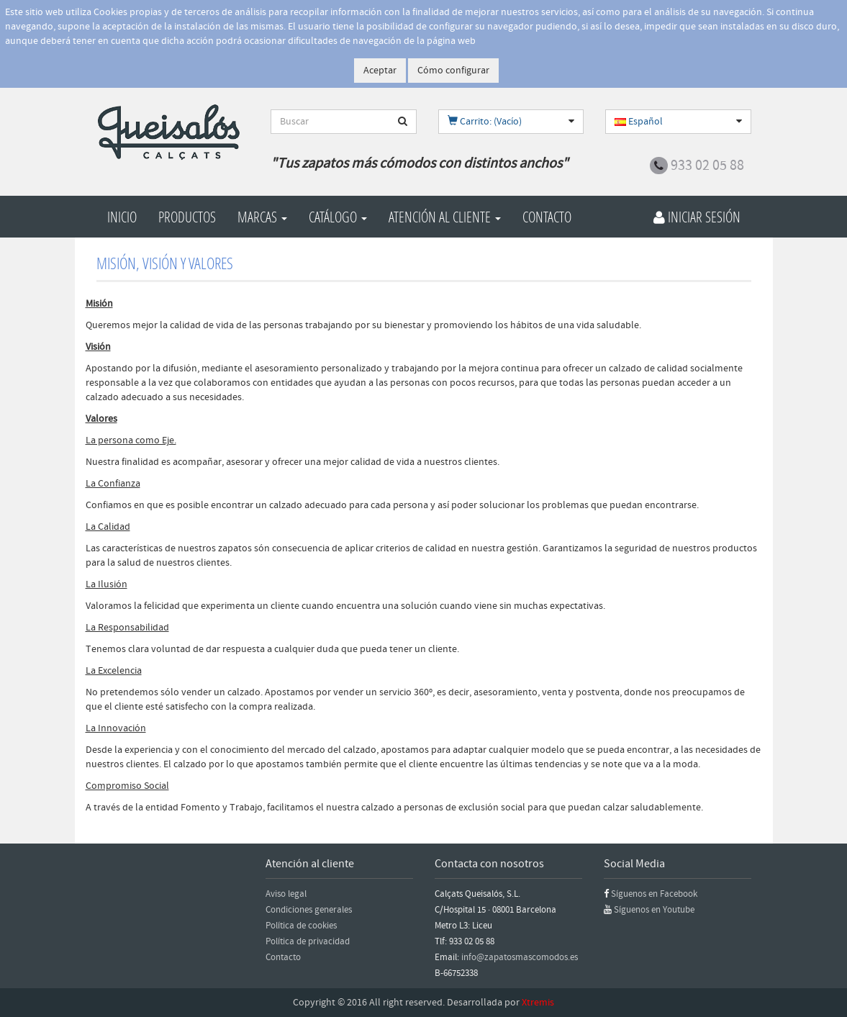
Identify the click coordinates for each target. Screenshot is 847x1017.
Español (639, 121)
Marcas (262, 216)
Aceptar (380, 70)
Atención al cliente (445, 216)
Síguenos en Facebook (654, 894)
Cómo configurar (453, 70)
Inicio (122, 216)
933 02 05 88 (707, 165)
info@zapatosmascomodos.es (519, 957)
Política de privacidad (308, 941)
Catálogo (338, 216)
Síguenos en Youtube (654, 910)
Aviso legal (286, 894)
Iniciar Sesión (696, 216)
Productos (187, 216)
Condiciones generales (309, 910)
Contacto (546, 216)
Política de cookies (301, 925)
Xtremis (538, 1002)
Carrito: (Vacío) (485, 121)
